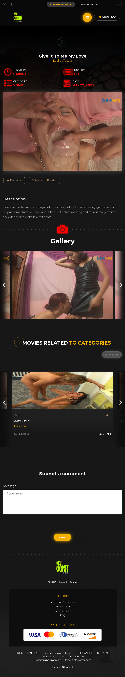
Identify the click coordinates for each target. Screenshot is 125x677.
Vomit (17, 415)
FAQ (62, 615)
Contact (74, 582)
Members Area (61, 4)
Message (10, 486)
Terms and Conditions (62, 602)
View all (111, 354)
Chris (17, 426)
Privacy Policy (63, 606)
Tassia (67, 60)
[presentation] (4, 285)
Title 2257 (52, 582)
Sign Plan (108, 16)
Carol (24, 426)
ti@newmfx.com (52, 660)
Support (63, 582)
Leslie (57, 60)
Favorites (14, 180)
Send (62, 537)
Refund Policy (62, 611)
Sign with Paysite (44, 180)
